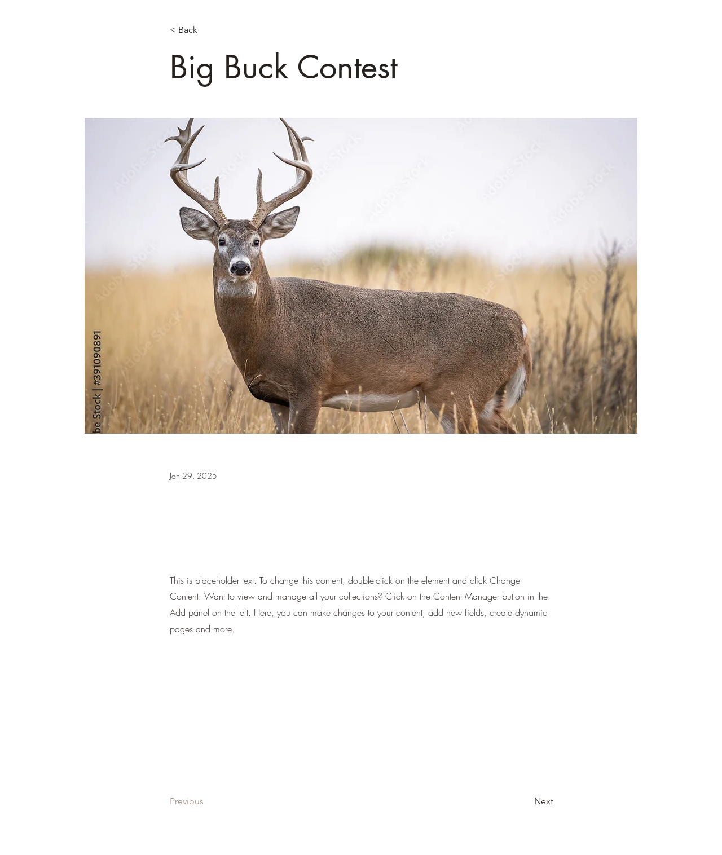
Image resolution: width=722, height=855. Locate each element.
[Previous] (207, 802)
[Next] (525, 802)
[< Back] (207, 30)
